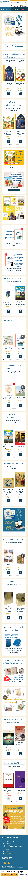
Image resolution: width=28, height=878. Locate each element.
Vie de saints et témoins (14, 189)
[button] (23, 79)
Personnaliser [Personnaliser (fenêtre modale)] (23, 874)
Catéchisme (15, 9)
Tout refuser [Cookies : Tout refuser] (14, 874)
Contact (6, 851)
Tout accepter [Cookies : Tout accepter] (5, 874)
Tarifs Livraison (7, 853)
